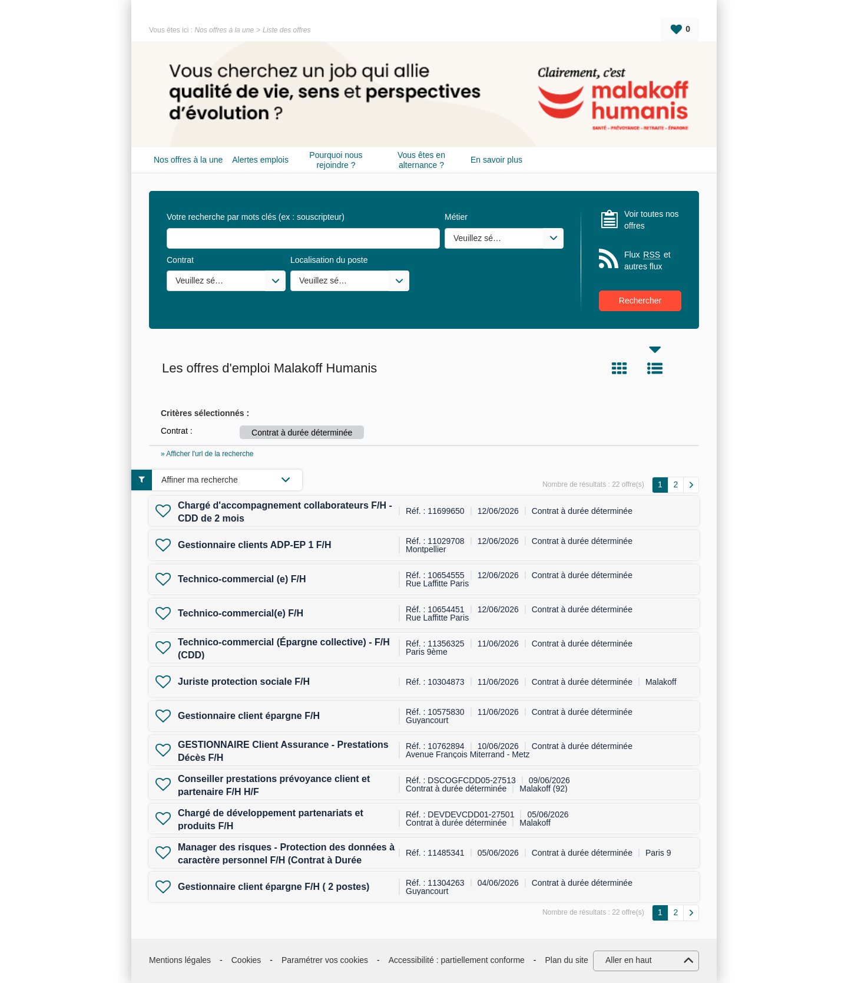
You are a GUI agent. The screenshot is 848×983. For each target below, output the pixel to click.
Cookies (246, 960)
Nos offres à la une (224, 30)
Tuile (619, 368)
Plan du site (566, 960)
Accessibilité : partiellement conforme (457, 960)
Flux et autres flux (647, 260)
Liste (655, 368)
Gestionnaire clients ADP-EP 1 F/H (255, 545)
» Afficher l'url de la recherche (207, 454)
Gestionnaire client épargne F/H (249, 716)
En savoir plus (496, 159)
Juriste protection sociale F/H (244, 682)
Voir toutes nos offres (651, 219)
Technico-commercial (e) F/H (242, 579)
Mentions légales (180, 960)
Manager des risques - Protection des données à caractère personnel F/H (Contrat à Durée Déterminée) (286, 860)
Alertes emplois (260, 159)
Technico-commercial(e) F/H (240, 613)
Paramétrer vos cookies (324, 960)
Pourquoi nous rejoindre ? (335, 160)
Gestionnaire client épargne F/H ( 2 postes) (273, 887)
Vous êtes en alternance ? (421, 160)
